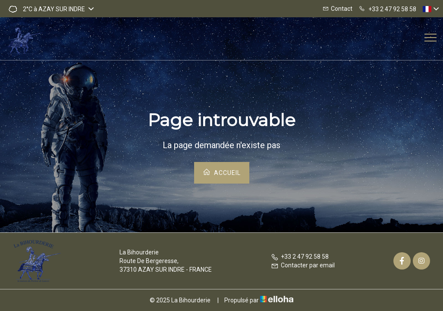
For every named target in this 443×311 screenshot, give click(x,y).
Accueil (222, 172)
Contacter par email (303, 265)
